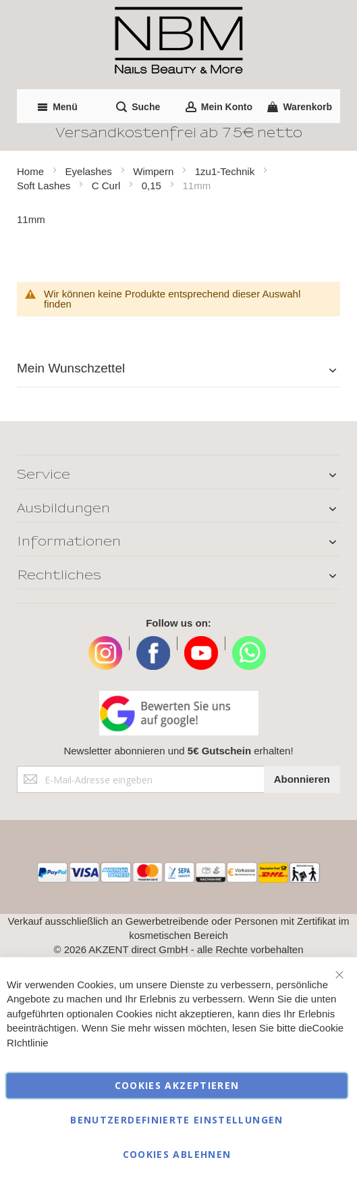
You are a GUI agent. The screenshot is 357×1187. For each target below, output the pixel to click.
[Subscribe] (302, 779)
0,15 (153, 185)
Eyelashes (90, 171)
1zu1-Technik (226, 171)
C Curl (107, 185)
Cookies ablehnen (177, 1154)
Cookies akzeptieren (177, 1085)
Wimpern (154, 171)
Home (32, 171)
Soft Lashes (45, 185)
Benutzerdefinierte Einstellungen (176, 1119)
